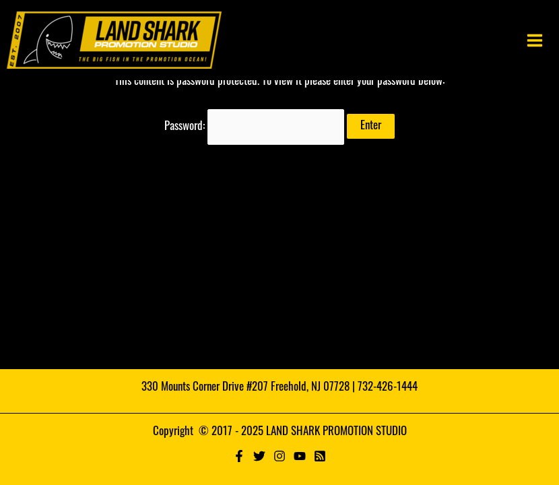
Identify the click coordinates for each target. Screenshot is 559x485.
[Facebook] (239, 456)
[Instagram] (279, 456)
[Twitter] (259, 456)
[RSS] (320, 456)
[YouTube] (300, 456)
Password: (254, 127)
